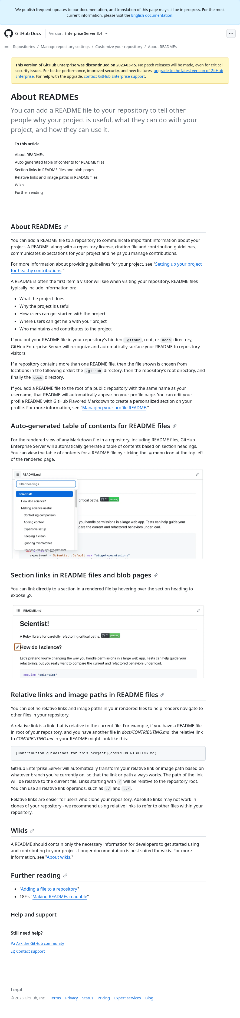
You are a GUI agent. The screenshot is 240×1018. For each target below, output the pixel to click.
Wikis (22, 830)
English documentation (151, 15)
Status (87, 997)
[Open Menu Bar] (231, 33)
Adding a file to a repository (49, 889)
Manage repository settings (65, 46)
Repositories (24, 46)
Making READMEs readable (59, 896)
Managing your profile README (114, 408)
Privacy (71, 997)
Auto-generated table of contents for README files (94, 425)
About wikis (58, 857)
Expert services (127, 997)
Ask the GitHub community (37, 943)
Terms (55, 997)
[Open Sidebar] (6, 46)
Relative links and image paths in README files (88, 694)
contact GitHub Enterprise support (114, 76)
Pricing (104, 997)
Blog (149, 997)
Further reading (39, 875)
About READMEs (162, 46)
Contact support (28, 951)
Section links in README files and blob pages (84, 574)
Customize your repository (118, 46)
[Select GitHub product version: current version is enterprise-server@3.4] (78, 33)
